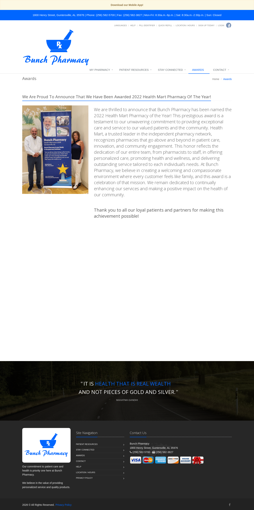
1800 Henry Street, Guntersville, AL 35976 (58, 15)
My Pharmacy (100, 69)
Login (221, 25)
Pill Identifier (147, 25)
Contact (219, 69)
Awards (198, 69)
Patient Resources (134, 69)
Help (133, 25)
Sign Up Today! (206, 25)
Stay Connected (170, 69)
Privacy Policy (84, 478)
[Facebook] (228, 25)
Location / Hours (185, 25)
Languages (120, 25)
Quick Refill (165, 25)
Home (215, 79)
